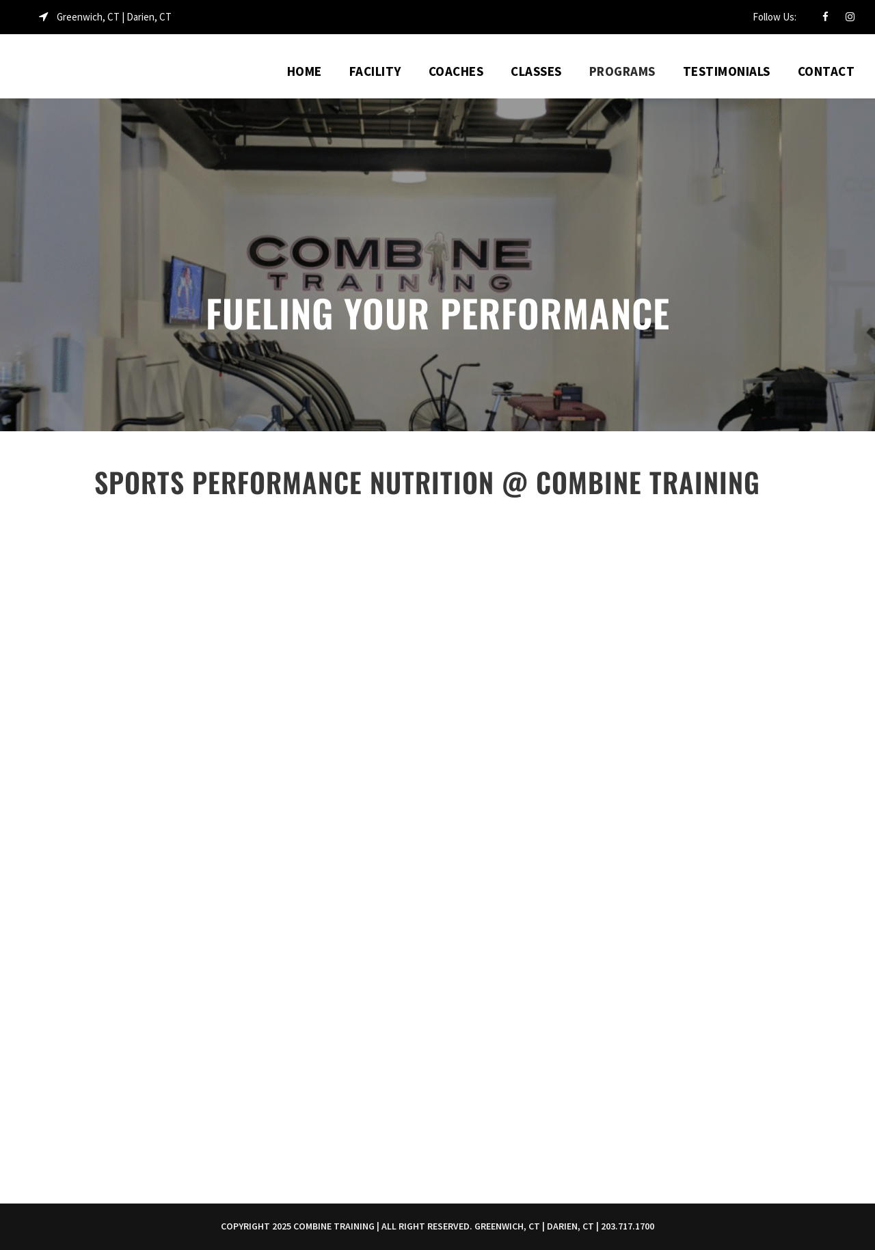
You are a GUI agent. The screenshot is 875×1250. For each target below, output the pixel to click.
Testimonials (726, 71)
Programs (622, 71)
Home (304, 71)
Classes (536, 71)
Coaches (456, 71)
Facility (375, 71)
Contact (826, 71)
